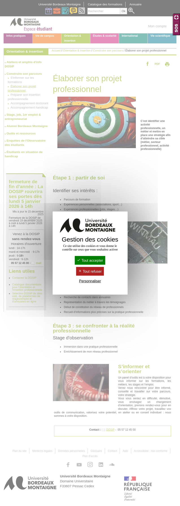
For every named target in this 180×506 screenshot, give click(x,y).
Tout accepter (90, 260)
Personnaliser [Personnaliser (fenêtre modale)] (90, 281)
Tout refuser (90, 271)
